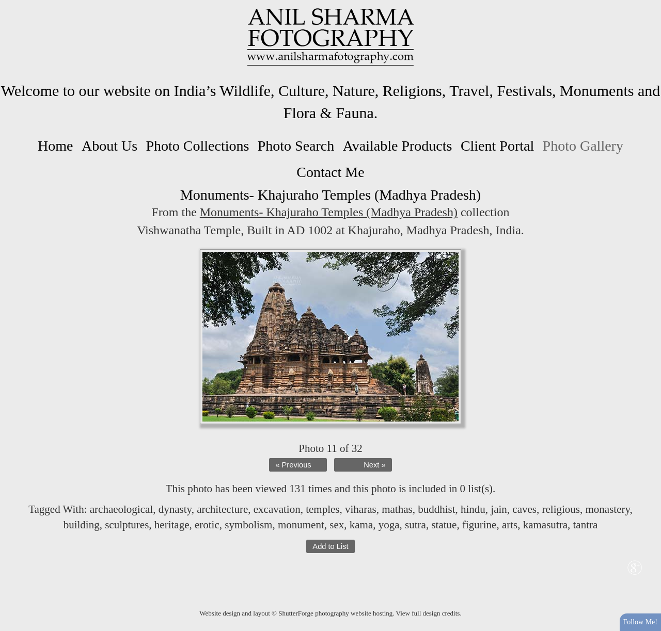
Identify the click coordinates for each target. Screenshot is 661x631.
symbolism (248, 525)
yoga (389, 525)
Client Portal (497, 146)
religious (561, 509)
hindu (473, 509)
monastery (607, 509)
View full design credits (428, 613)
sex (336, 525)
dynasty (175, 509)
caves (524, 509)
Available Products (397, 146)
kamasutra (545, 525)
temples (322, 509)
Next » (374, 465)
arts (509, 525)
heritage (172, 525)
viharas (360, 509)
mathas (397, 509)
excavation (277, 509)
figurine (479, 525)
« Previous (293, 465)
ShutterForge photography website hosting (335, 613)
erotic (207, 525)
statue (444, 525)
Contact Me (330, 172)
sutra (415, 525)
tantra (585, 525)
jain (499, 509)
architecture (222, 509)
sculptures (127, 525)
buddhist (436, 509)
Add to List (330, 546)
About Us (109, 146)
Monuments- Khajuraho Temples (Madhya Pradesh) (329, 212)
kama (361, 525)
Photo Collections (197, 146)
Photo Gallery (583, 146)
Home (55, 146)
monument (301, 525)
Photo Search (296, 146)
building (82, 525)
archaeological (121, 509)
